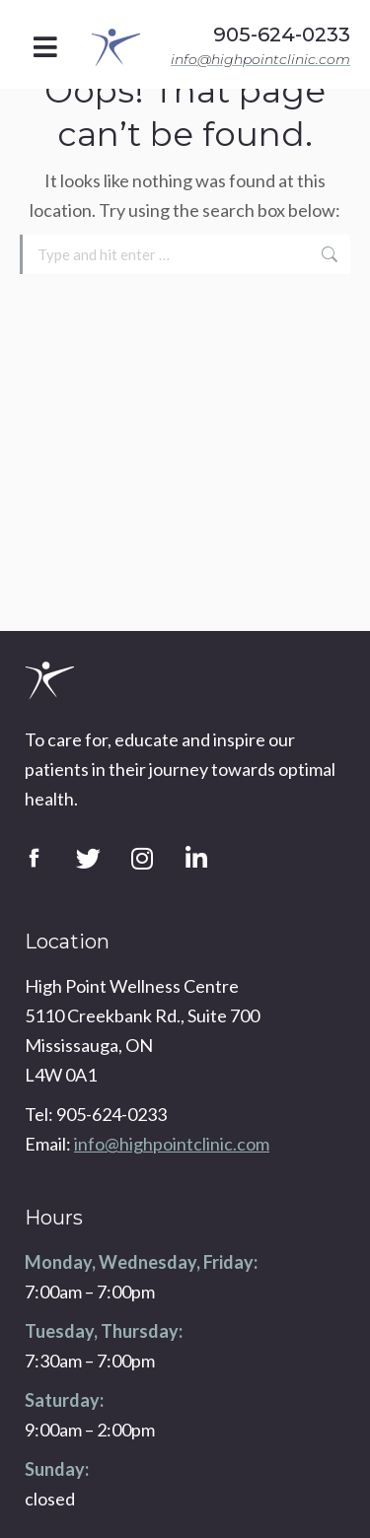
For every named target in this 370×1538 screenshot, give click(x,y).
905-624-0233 (281, 34)
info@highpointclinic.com (260, 59)
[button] (45, 47)
